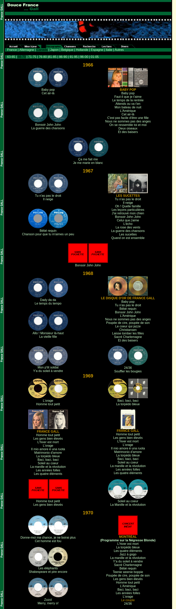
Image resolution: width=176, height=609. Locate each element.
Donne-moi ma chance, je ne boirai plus (48, 537)
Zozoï (48, 599)
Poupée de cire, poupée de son (128, 322)
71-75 (32, 56)
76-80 (43, 56)
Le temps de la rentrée (128, 100)
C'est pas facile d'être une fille (128, 117)
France (12, 49)
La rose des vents (128, 227)
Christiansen (128, 329)
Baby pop (48, 89)
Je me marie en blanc (88, 162)
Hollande (82, 49)
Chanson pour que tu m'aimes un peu (48, 234)
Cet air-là (48, 93)
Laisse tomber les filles (128, 333)
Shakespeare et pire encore (48, 571)
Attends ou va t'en (127, 103)
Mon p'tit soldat (48, 367)
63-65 (11, 56)
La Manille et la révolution (128, 504)
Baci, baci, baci (127, 400)
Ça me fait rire (88, 159)
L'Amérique (128, 110)
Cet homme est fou (48, 541)
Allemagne (26, 49)
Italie (109, 49)
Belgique (67, 49)
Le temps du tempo (48, 303)
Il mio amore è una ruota (48, 449)
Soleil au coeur (48, 463)
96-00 (84, 56)
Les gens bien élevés (48, 438)
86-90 (63, 56)
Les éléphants (48, 568)
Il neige (48, 199)
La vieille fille (48, 336)
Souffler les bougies (128, 371)
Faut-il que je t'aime (128, 96)
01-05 (95, 56)
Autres (119, 49)
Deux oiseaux (128, 128)
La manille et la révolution (48, 466)
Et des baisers (128, 132)
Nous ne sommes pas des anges (128, 121)
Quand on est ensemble (128, 238)
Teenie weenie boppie (128, 572)
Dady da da (48, 300)
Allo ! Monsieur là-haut (48, 333)
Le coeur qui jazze (128, 326)
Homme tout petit (48, 404)
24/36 (128, 367)
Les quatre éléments (48, 473)
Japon (54, 49)
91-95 (74, 56)
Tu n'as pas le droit (48, 195)
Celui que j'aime (128, 220)
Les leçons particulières (128, 209)
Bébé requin (48, 230)
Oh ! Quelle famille (128, 206)
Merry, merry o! (48, 603)
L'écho (128, 223)
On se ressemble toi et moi (127, 125)
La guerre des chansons (48, 128)
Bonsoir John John (48, 124)
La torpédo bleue (128, 404)
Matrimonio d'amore (48, 452)
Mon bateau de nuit (128, 107)
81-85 (52, 56)
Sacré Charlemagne (128, 337)
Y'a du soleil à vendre (48, 371)
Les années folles (48, 470)
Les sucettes (128, 234)
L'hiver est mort (48, 442)
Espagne (97, 49)
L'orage (48, 400)
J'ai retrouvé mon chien (128, 213)
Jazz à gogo (127, 554)
